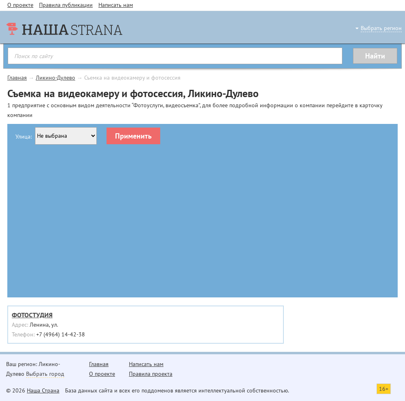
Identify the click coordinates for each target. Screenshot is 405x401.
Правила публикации (66, 5)
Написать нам (115, 5)
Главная (17, 77)
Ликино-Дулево (55, 77)
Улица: (23, 136)
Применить (133, 136)
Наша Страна (43, 390)
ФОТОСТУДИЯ (32, 315)
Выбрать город (45, 373)
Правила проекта (150, 373)
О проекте (20, 5)
